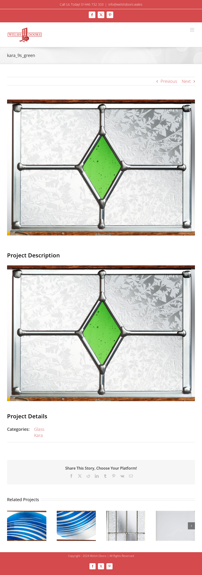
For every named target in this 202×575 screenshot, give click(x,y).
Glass (39, 429)
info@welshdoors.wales (125, 4)
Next (186, 81)
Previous (169, 81)
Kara (38, 435)
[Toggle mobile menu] (192, 29)
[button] (10, 525)
